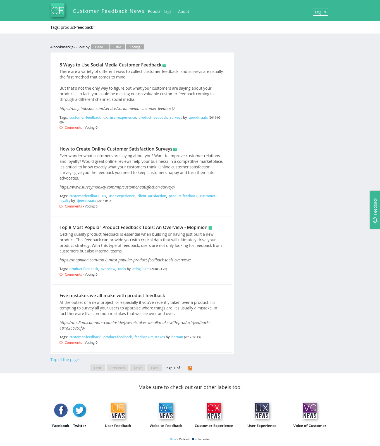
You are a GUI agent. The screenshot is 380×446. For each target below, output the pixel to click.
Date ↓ (100, 46)
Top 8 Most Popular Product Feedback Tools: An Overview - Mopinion (133, 227)
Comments (73, 127)
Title (117, 46)
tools (122, 268)
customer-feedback (85, 117)
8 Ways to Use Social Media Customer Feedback (110, 65)
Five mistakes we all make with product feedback (112, 295)
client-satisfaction (151, 196)
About (183, 11)
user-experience (123, 117)
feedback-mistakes (150, 337)
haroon (177, 337)
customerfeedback (85, 196)
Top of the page (65, 359)
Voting (134, 46)
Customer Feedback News (109, 11)
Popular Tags (159, 11)
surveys (176, 117)
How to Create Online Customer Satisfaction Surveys (115, 149)
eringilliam (141, 268)
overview (108, 268)
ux (105, 117)
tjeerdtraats (198, 117)
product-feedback (152, 117)
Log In (320, 12)
